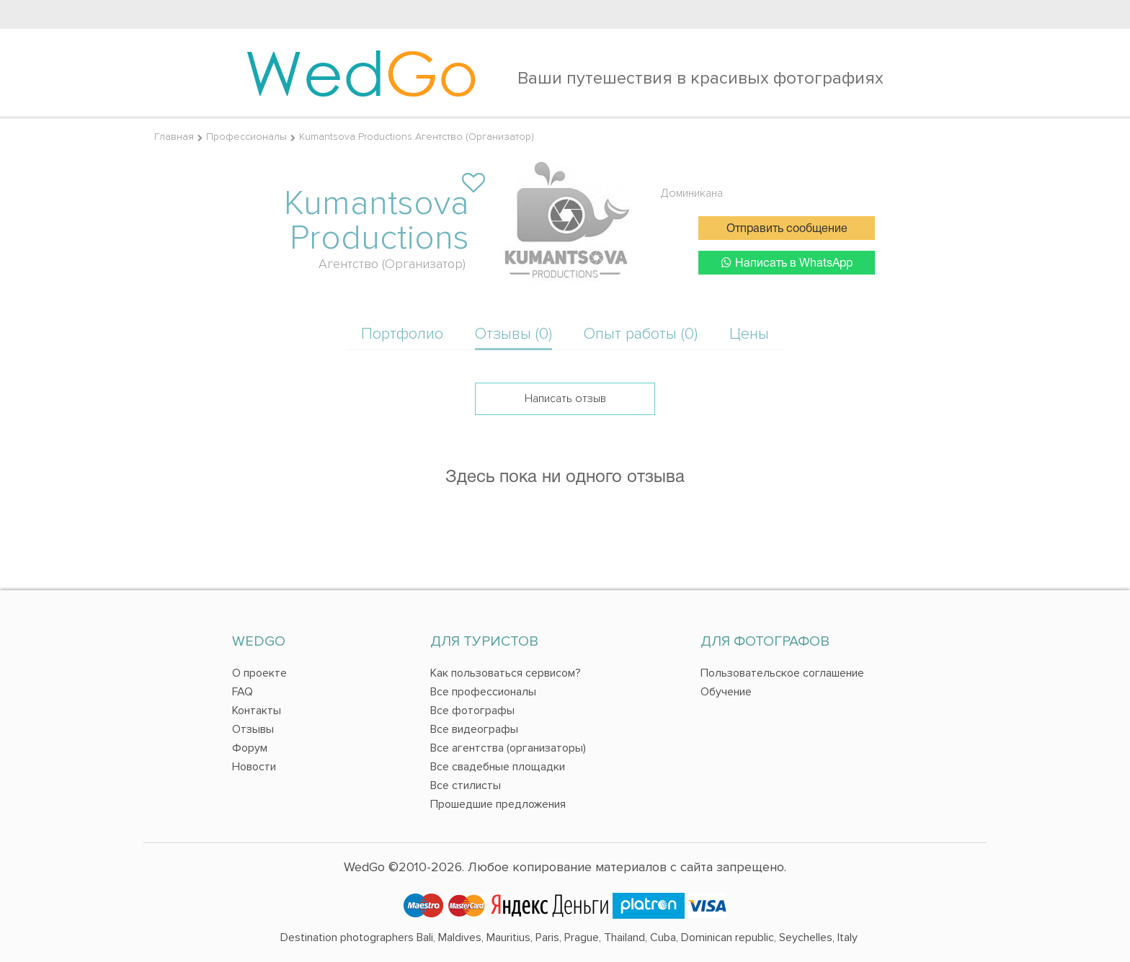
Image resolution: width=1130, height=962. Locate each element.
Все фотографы (472, 710)
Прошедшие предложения (498, 804)
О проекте (259, 673)
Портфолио (402, 334)
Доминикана (692, 193)
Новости (254, 767)
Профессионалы (246, 136)
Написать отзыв (565, 398)
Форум (249, 748)
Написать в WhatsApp (787, 263)
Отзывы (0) (513, 334)
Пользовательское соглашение (782, 673)
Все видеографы (474, 729)
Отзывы (253, 729)
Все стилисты (465, 785)
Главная (174, 136)
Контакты (256, 710)
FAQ (242, 692)
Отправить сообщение (787, 229)
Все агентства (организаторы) (508, 748)
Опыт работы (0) (641, 334)
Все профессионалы (483, 692)
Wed (361, 72)
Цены (749, 334)
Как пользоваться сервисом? (505, 673)
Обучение (726, 692)
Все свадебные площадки (497, 767)
